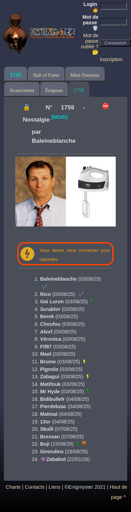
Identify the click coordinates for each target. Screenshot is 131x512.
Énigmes (54, 90)
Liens (54, 487)
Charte (13, 487)
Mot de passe (90, 22)
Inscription (111, 59)
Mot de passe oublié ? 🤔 (89, 44)
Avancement (21, 90)
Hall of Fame (46, 75)
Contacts (35, 487)
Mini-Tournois (84, 75)
